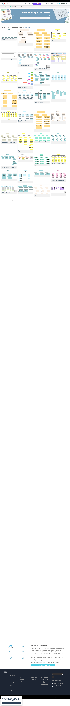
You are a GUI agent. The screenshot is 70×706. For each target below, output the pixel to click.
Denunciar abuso (44, 684)
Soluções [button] (47, 3)
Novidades (33, 675)
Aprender (22, 679)
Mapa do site (22, 687)
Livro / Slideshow (23, 674)
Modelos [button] (51, 3)
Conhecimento (23, 682)
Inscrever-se (59, 3)
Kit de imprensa (34, 677)
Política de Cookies (11, 700)
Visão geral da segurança (54, 697)
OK (11, 702)
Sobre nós (32, 674)
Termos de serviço (44, 674)
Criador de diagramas (14, 678)
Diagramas (6, 6)
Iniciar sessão (63, 3)
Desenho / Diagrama (24, 675)
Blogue (21, 681)
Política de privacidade (45, 677)
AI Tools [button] (37, 3)
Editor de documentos (14, 683)
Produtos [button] (24, 3)
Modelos (10, 6)
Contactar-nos (33, 679)
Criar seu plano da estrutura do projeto (42, 665)
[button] (30, 3)
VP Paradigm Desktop (15, 0)
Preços (55, 3)
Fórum (21, 677)
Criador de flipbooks (13, 677)
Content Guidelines (45, 679)
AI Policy (42, 675)
